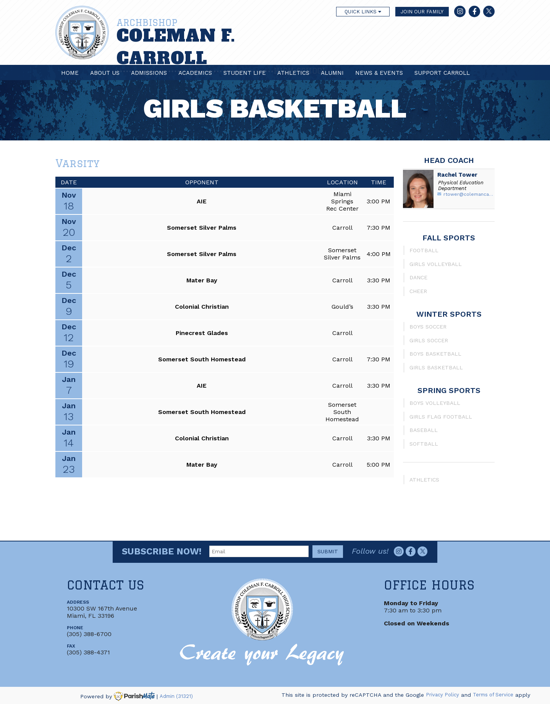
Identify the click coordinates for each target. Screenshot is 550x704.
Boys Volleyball (434, 403)
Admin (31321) (176, 696)
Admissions (149, 72)
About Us (105, 72)
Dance (418, 277)
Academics (195, 72)
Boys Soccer (427, 327)
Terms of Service (493, 695)
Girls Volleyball (435, 264)
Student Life (244, 72)
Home (70, 72)
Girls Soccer (428, 340)
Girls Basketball (436, 367)
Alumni (332, 72)
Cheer (418, 291)
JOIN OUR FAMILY (422, 11)
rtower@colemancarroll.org (469, 194)
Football (423, 250)
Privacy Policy (442, 695)
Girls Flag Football (440, 417)
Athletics (293, 72)
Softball (423, 444)
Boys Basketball (435, 354)
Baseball (423, 430)
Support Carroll (442, 72)
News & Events (379, 72)
